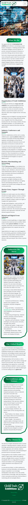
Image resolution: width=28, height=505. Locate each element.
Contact (14, 495)
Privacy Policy (14, 492)
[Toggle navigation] (25, 3)
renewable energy (7, 309)
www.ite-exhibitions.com (15, 500)
